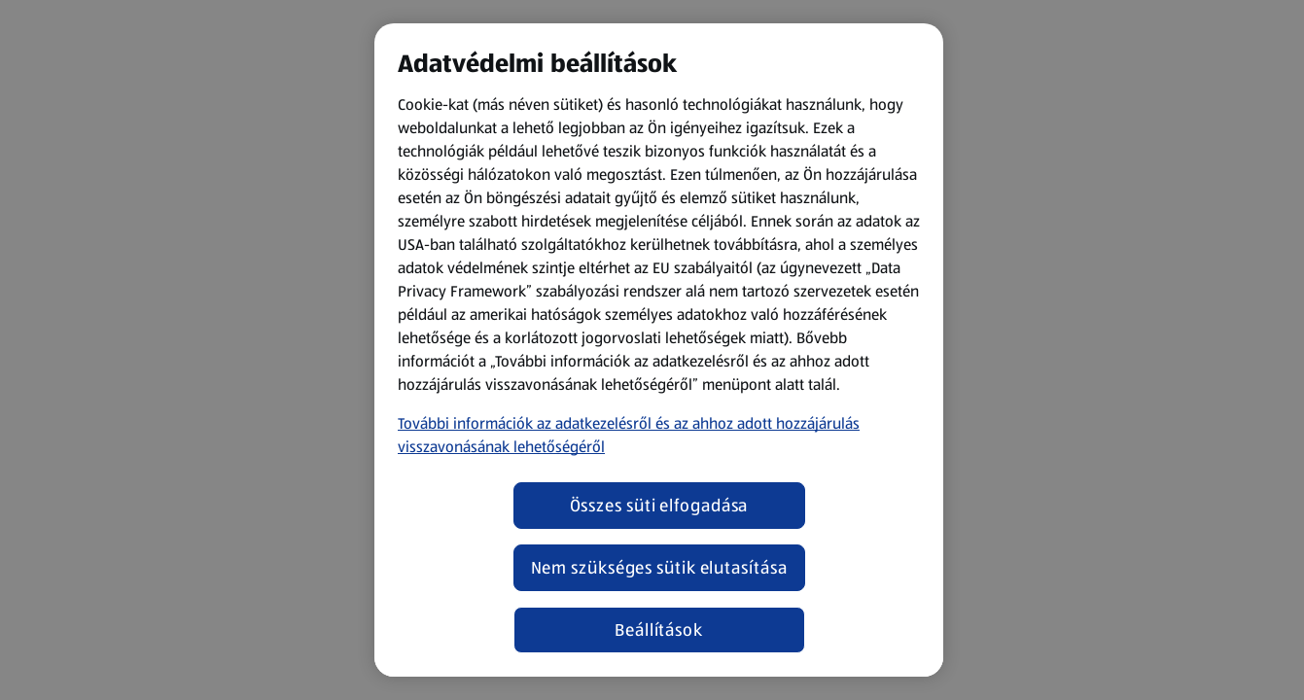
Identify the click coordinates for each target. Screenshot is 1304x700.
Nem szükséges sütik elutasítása (659, 567)
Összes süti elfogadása (659, 505)
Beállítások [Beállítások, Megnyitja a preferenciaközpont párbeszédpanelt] (659, 630)
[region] (658, 350)
